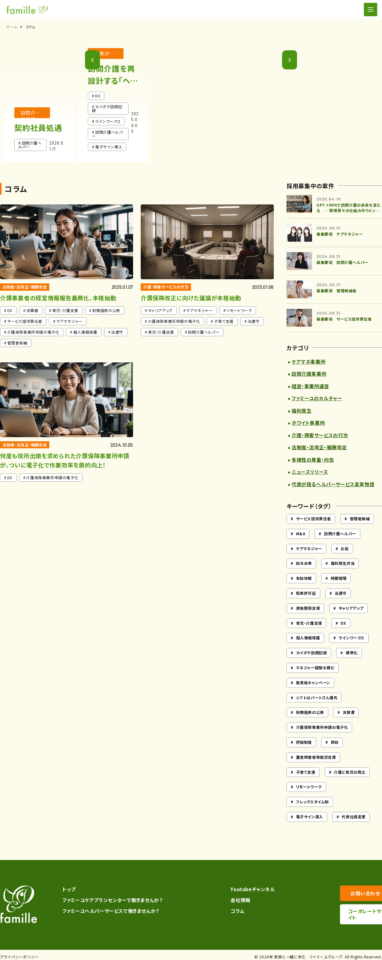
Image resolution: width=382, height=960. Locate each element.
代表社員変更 (354, 816)
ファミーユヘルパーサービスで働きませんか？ (108, 910)
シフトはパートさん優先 (317, 697)
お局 (345, 548)
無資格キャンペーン (313, 682)
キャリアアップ (351, 608)
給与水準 (304, 563)
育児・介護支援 (309, 623)
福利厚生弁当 (343, 563)
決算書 (349, 712)
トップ (66, 889)
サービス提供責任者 (313, 518)
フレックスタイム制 (312, 801)
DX (343, 623)
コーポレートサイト (350, 911)
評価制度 (304, 742)
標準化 (352, 652)
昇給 (335, 742)
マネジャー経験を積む (315, 667)
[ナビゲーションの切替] (370, 9)
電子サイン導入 (309, 816)
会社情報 (228, 900)
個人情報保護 (308, 637)
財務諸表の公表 (310, 712)
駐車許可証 (306, 593)
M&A (301, 533)
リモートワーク (309, 786)
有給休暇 (304, 578)
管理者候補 (360, 518)
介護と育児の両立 (349, 772)
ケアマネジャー (309, 548)
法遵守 (341, 593)
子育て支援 (305, 772)
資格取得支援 (308, 608)
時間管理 (339, 578)
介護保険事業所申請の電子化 (322, 727)
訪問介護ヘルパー (340, 533)
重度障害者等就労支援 (316, 757)
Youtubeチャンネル (241, 889)
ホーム (11, 26)
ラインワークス (351, 637)
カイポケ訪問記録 (311, 652)
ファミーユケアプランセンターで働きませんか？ (110, 900)
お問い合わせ (350, 893)
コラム (226, 910)
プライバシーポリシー (19, 953)
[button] (294, 101)
